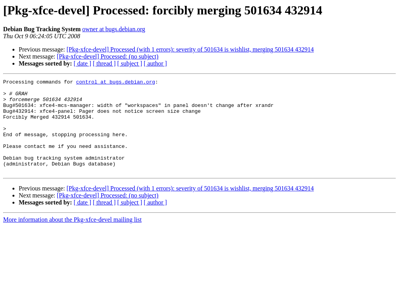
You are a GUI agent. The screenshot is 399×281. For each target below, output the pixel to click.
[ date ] (82, 63)
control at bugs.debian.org (115, 82)
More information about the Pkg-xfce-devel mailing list (72, 238)
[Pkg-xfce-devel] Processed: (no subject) (108, 56)
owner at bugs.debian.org (113, 29)
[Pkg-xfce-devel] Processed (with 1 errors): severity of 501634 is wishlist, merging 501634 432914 (190, 49)
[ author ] (155, 63)
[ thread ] (104, 63)
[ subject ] (129, 63)
